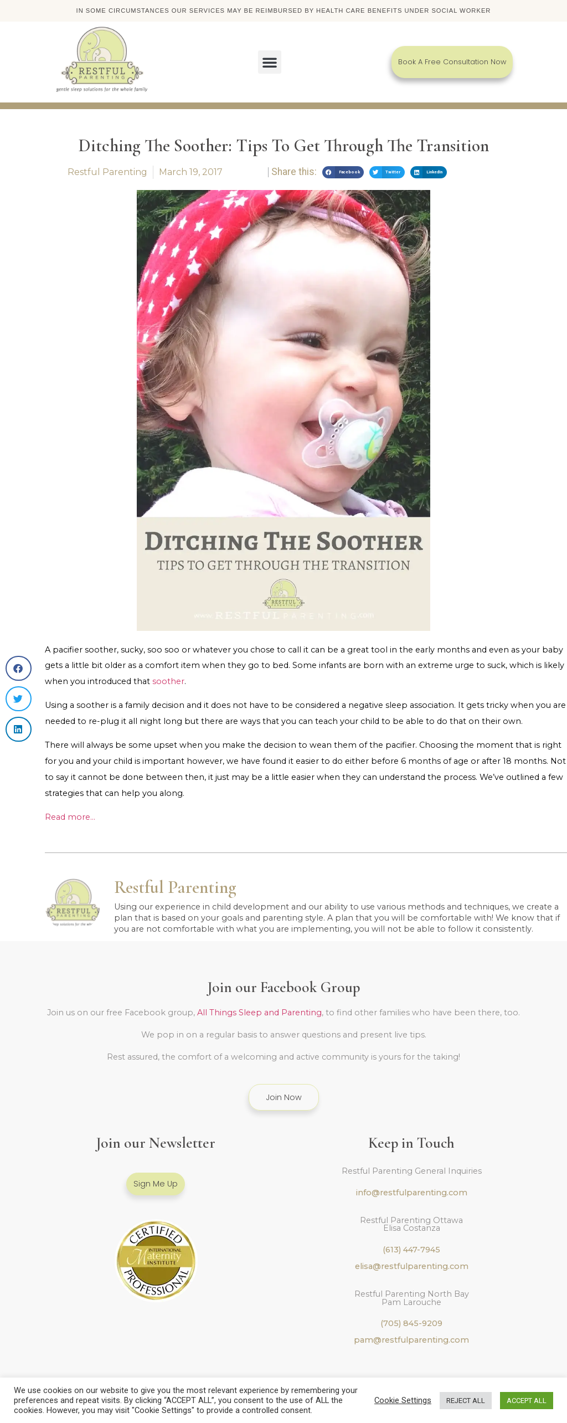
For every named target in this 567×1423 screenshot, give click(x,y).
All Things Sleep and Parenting (259, 1014)
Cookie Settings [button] (402, 1400)
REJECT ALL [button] (465, 1400)
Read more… (70, 818)
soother (168, 682)
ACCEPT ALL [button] (527, 1400)
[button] (269, 62)
